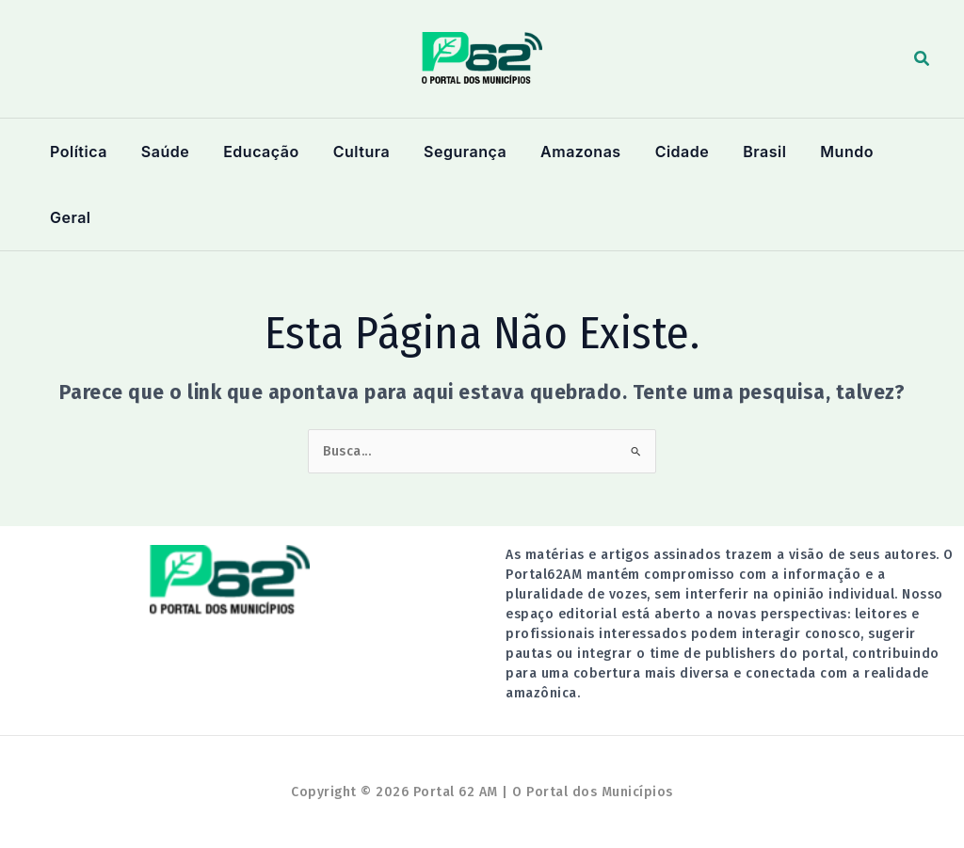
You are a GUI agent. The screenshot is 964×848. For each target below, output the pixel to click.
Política (77, 151)
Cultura (354, 151)
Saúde (161, 151)
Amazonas (569, 151)
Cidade (669, 151)
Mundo (829, 151)
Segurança (455, 151)
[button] (922, 59)
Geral (69, 217)
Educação (255, 151)
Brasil (749, 151)
